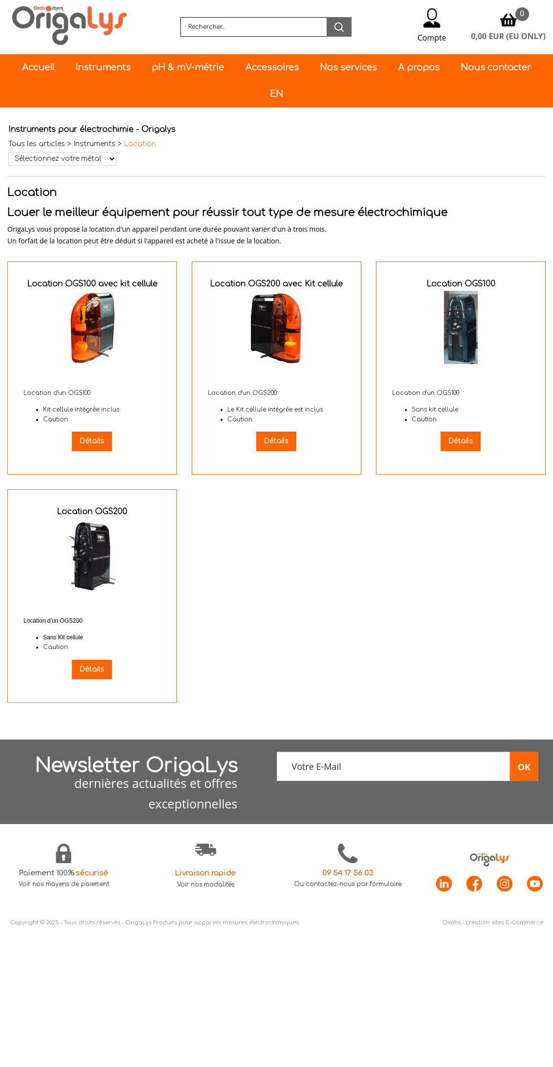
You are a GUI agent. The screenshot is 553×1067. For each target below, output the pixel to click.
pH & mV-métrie (188, 67)
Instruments (103, 67)
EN (276, 94)
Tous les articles (36, 144)
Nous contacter (496, 67)
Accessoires (272, 67)
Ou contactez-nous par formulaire (347, 884)
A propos (419, 67)
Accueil (38, 67)
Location (140, 144)
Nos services (348, 67)
